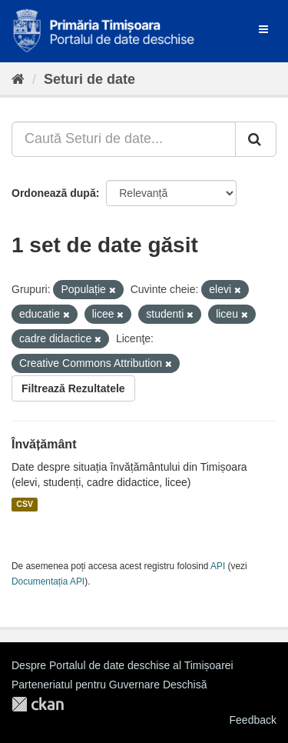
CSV (24, 504)
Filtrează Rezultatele (73, 388)
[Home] (18, 79)
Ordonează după (54, 193)
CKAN (38, 704)
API (217, 566)
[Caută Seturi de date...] (124, 139)
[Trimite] (255, 139)
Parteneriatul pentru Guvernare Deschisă (109, 684)
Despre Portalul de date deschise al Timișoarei (122, 665)
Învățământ (44, 444)
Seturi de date (89, 79)
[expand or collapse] (263, 29)
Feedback (253, 720)
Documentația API (48, 581)
